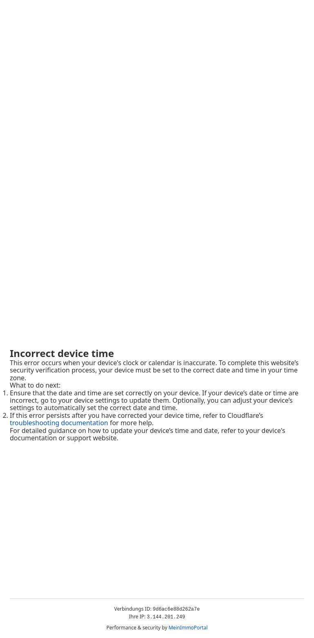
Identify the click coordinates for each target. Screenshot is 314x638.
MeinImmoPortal (188, 627)
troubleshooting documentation (59, 422)
